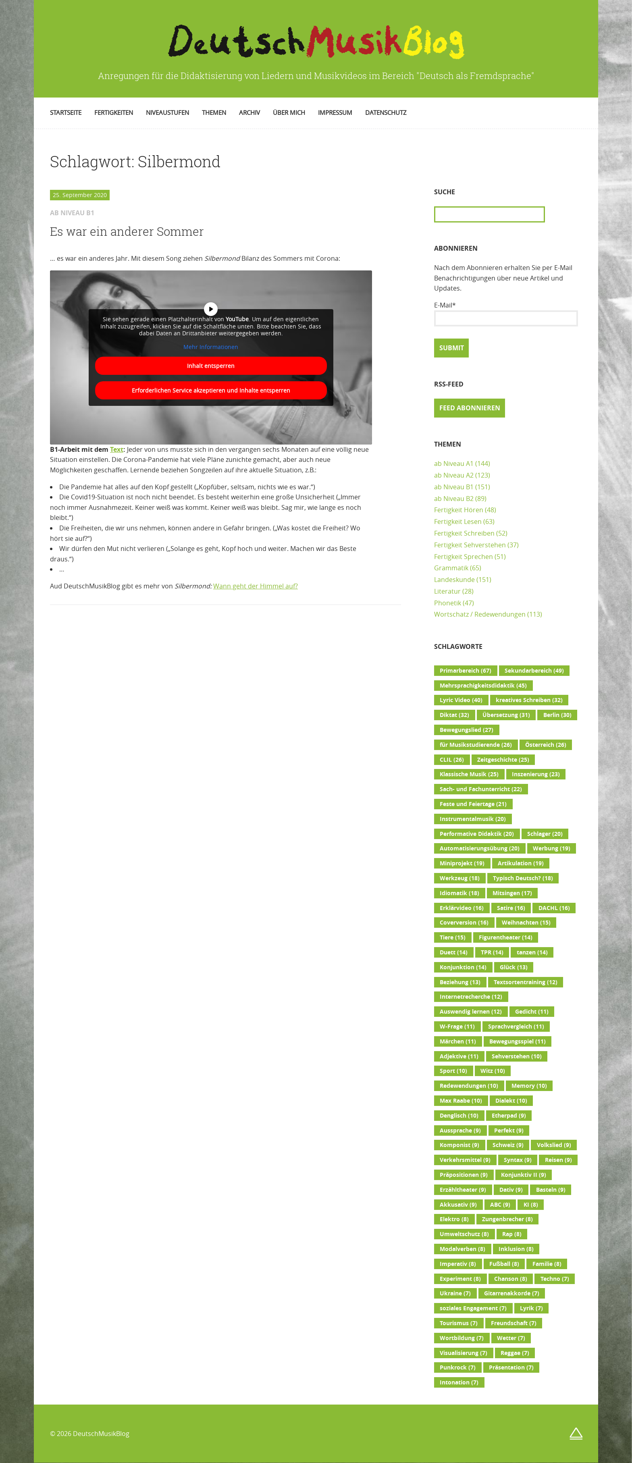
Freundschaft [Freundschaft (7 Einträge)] (513, 1323)
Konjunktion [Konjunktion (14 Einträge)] (463, 967)
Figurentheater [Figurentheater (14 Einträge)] (505, 937)
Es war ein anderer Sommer (127, 231)
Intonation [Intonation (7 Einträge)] (459, 1382)
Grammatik (451, 567)
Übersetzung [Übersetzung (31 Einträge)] (506, 715)
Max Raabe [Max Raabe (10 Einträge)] (461, 1101)
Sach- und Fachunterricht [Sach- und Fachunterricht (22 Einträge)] (481, 789)
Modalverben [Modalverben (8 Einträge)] (462, 1249)
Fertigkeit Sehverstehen (470, 544)
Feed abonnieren (469, 407)
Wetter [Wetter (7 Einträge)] (511, 1338)
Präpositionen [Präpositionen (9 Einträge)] (464, 1175)
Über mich (289, 112)
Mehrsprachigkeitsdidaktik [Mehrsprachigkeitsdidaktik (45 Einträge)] (483, 686)
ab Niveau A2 (454, 475)
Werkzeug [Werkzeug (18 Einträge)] (460, 878)
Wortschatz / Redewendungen (480, 614)
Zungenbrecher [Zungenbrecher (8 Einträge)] (507, 1219)
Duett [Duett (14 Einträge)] (454, 952)
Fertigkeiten (113, 112)
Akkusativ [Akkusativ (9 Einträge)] (458, 1205)
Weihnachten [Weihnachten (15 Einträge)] (526, 923)
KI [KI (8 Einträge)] (531, 1205)
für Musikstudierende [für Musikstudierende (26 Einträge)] (476, 745)
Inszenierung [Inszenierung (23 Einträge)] (536, 774)
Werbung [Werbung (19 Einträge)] (551, 848)
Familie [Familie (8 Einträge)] (546, 1264)
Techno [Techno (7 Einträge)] (555, 1279)
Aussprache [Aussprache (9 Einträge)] (460, 1130)
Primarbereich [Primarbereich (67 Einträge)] (465, 671)
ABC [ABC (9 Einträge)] (500, 1205)
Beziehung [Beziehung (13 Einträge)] (460, 982)
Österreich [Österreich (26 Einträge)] (545, 745)
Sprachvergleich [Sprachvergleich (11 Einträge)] (516, 1026)
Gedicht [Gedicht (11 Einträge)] (532, 1012)
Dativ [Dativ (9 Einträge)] (511, 1190)
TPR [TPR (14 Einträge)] (492, 952)
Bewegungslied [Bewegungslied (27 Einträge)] (466, 730)
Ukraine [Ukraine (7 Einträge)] (455, 1293)
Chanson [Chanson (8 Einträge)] (510, 1279)
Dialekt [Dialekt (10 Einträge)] (511, 1101)
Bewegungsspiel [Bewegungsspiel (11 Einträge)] (517, 1041)
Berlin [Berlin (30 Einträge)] (557, 715)
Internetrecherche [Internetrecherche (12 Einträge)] (471, 997)
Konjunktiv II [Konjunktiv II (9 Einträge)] (523, 1175)
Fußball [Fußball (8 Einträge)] (504, 1264)
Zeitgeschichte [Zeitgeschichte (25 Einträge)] (503, 760)
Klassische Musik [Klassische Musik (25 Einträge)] (469, 774)
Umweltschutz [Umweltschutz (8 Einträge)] (464, 1234)
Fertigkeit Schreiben (464, 533)
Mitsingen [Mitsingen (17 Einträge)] (512, 893)
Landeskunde (454, 579)
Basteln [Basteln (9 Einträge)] (550, 1190)
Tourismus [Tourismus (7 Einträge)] (459, 1323)
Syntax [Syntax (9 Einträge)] (518, 1160)
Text (116, 449)
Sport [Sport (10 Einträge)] (453, 1071)
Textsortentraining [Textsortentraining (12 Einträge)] (525, 982)
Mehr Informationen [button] (210, 346)
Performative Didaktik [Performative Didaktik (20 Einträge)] (477, 834)
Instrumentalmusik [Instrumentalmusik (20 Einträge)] (473, 819)
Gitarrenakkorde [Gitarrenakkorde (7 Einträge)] (511, 1293)
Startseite (65, 112)
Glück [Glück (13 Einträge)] (514, 967)
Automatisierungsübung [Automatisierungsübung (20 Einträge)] (480, 848)
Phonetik (447, 602)
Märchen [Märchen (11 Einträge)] (458, 1041)
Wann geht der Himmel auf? (255, 586)
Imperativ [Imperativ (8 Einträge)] (458, 1264)
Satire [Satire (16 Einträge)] (511, 908)
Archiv (249, 112)
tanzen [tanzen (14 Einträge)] (532, 952)
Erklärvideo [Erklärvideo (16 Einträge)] (462, 908)
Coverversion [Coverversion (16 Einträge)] (464, 923)
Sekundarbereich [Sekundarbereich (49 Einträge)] (534, 671)
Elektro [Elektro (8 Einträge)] (454, 1219)
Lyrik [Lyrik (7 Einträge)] (531, 1308)
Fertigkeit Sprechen (463, 556)
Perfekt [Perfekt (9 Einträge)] (509, 1130)
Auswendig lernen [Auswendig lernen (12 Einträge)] (471, 1012)
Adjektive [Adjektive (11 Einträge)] (459, 1056)
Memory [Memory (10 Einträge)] (529, 1086)
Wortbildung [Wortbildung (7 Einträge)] (462, 1338)
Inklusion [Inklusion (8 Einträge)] (516, 1249)
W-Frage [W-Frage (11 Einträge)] (457, 1026)
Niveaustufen (167, 112)
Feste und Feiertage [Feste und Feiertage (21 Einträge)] (473, 804)
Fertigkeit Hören (458, 509)
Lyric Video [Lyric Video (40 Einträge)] (461, 700)
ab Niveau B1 (454, 486)
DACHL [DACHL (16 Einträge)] (554, 908)
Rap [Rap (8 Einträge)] (512, 1234)
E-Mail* (506, 314)
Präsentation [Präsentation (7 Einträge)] (511, 1367)
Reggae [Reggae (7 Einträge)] (515, 1353)
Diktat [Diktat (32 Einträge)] (454, 715)
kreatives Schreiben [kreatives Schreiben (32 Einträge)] (529, 700)
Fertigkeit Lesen (458, 521)
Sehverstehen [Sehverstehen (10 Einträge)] (517, 1056)
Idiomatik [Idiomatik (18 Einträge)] (459, 893)
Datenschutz (386, 112)
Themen (214, 112)
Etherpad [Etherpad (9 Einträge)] (509, 1116)
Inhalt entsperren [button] (211, 366)
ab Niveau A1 (454, 463)
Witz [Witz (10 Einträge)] (492, 1071)
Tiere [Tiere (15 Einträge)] (453, 937)
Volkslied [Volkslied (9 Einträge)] (554, 1145)
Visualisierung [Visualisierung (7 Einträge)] (463, 1353)
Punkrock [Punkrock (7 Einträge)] (458, 1367)
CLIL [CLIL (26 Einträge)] (452, 760)
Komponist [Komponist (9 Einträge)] (459, 1145)
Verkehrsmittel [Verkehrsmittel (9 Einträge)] (465, 1160)
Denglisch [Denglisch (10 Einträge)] (459, 1116)
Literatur (447, 591)
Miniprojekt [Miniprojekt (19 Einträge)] (462, 863)
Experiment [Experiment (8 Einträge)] (460, 1279)
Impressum (335, 112)
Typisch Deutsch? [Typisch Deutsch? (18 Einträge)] (523, 878)
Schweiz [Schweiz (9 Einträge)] (508, 1145)
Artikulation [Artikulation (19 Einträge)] (521, 863)
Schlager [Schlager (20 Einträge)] (545, 834)
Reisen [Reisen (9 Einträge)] (558, 1160)
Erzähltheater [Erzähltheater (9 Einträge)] (463, 1190)
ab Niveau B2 (454, 498)
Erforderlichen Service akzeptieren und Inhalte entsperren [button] (211, 390)
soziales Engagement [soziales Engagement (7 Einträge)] (473, 1308)
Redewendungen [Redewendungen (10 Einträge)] (469, 1086)
